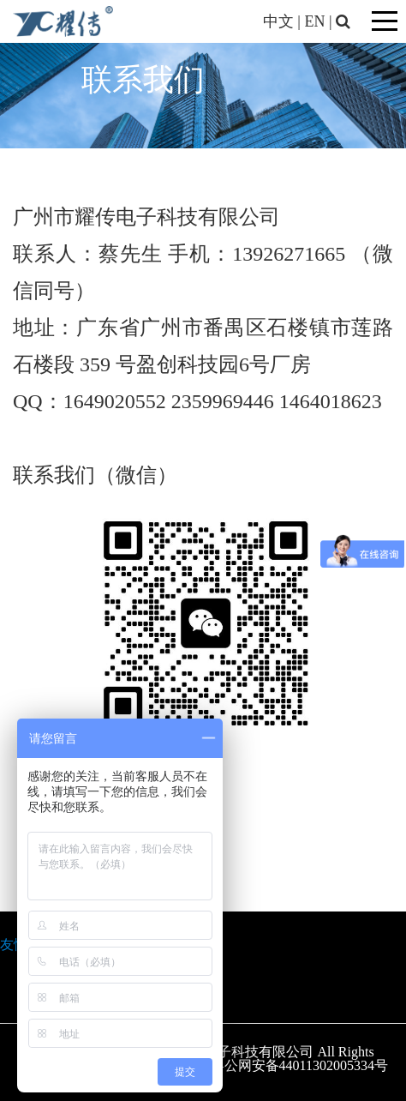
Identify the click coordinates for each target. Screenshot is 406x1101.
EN (314, 21)
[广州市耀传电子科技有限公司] (63, 20)
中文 (278, 21)
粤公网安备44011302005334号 (299, 1065)
